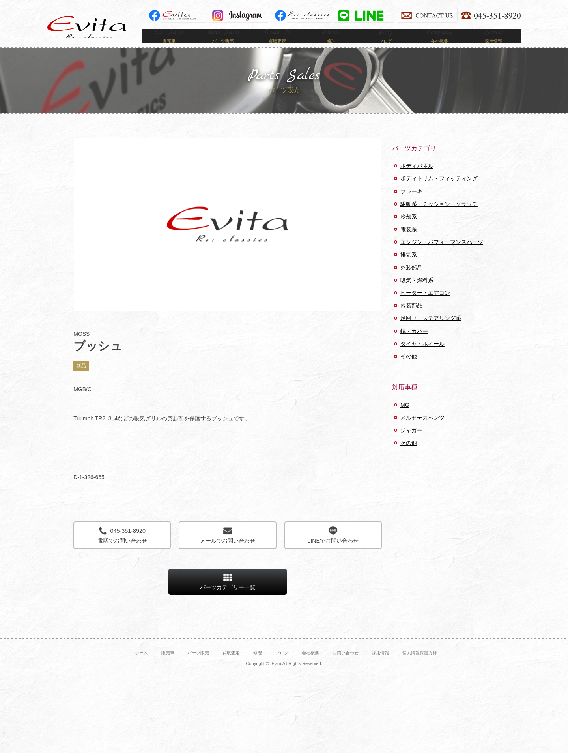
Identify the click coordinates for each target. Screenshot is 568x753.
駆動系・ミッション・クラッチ (439, 216)
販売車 (167, 664)
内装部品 (411, 317)
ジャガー (411, 442)
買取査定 (231, 664)
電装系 (408, 241)
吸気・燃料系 (416, 292)
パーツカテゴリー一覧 (227, 593)
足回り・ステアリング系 (430, 330)
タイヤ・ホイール (422, 355)
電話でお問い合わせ (122, 547)
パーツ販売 (198, 664)
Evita (86, 27)
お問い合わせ (346, 664)
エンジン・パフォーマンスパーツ (441, 254)
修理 (257, 664)
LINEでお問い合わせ (333, 547)
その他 (408, 368)
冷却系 (408, 228)
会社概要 (310, 664)
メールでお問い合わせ (227, 547)
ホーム (141, 664)
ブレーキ (411, 203)
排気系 (408, 266)
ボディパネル (416, 177)
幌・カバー (414, 343)
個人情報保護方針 (419, 664)
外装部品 (411, 279)
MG (404, 417)
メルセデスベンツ (422, 429)
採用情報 (380, 664)
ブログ (281, 664)
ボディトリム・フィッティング (439, 190)
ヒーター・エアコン (425, 305)
